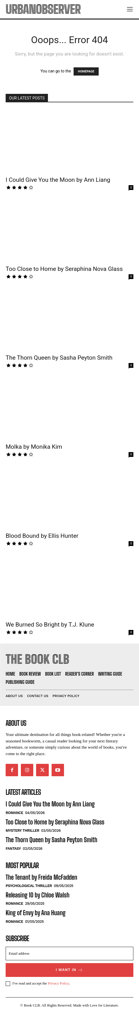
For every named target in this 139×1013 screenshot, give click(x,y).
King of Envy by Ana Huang (36, 913)
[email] (69, 953)
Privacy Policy (58, 983)
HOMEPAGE (86, 71)
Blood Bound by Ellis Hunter (42, 535)
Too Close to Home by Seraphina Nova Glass (64, 269)
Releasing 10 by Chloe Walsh (37, 895)
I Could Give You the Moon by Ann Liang (58, 179)
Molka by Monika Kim (34, 446)
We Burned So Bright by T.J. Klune (50, 624)
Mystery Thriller (22, 830)
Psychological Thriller (29, 886)
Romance (14, 813)
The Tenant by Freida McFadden (41, 877)
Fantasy (13, 848)
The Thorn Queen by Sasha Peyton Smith (59, 357)
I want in (69, 970)
